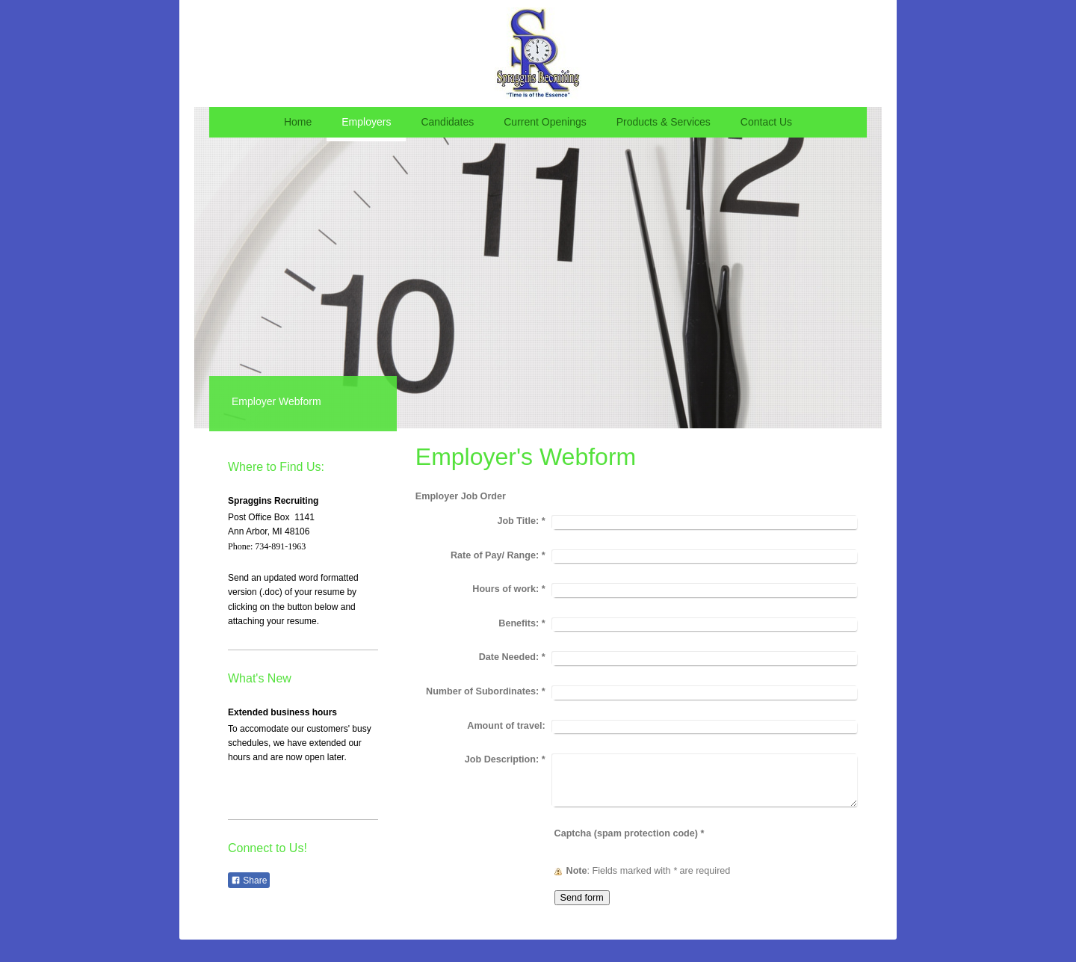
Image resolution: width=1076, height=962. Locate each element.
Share (249, 880)
